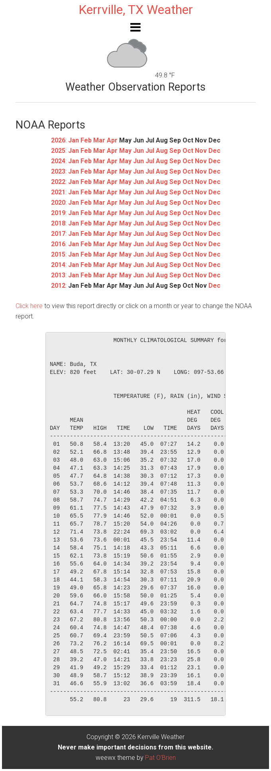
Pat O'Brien (160, 757)
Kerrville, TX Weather (136, 9)
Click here (29, 306)
